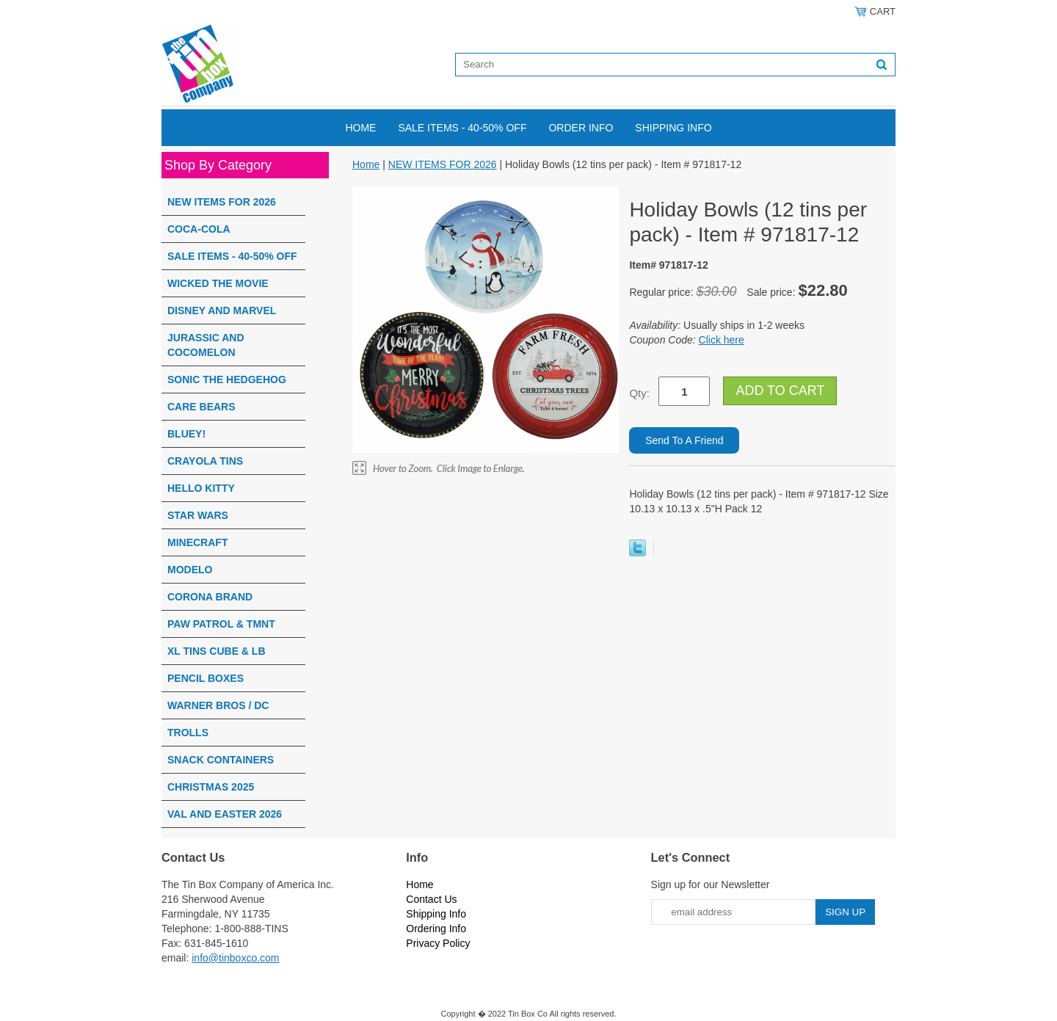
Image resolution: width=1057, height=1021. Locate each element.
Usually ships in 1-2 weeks (716, 325)
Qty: (639, 393)
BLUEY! (186, 434)
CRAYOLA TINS (205, 461)
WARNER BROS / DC (218, 705)
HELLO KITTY (201, 488)
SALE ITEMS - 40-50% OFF (462, 128)
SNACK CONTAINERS (220, 760)
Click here (721, 340)
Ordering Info (436, 928)
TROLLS (187, 732)
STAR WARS (197, 515)
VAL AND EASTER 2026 (224, 814)
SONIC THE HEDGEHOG (226, 379)
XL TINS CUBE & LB (216, 651)
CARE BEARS (201, 407)
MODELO (189, 569)
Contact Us (431, 899)
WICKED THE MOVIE (218, 283)
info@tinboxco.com (235, 958)
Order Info (580, 128)
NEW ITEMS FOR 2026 (221, 202)
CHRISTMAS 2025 (210, 787)
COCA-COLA (198, 229)
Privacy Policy (438, 943)
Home (360, 128)
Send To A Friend (684, 440)
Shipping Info (673, 128)
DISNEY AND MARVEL (221, 310)
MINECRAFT (197, 542)
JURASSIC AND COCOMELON (205, 345)
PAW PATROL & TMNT (221, 624)
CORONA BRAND (210, 597)
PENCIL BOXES (205, 678)
